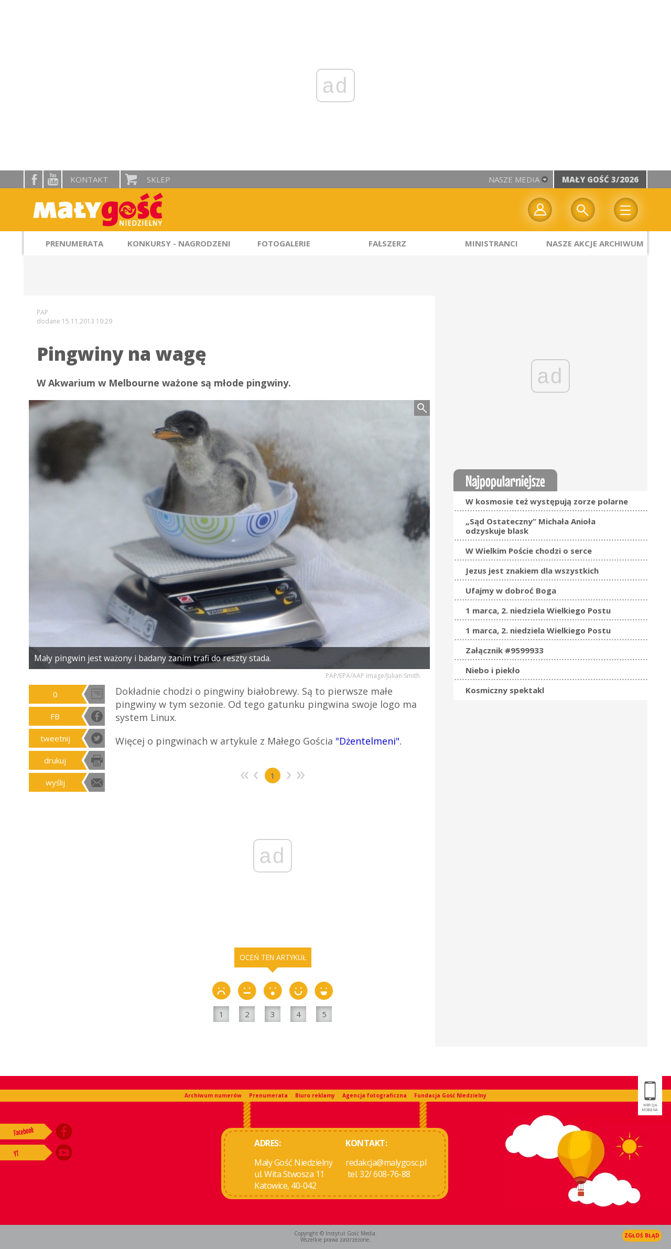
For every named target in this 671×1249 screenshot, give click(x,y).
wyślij (55, 782)
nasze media (514, 179)
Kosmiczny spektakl (505, 690)
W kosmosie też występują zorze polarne (547, 501)
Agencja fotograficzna (374, 1095)
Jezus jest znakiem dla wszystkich (532, 570)
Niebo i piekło (493, 670)
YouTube (52, 179)
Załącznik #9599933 (505, 650)
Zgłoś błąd (641, 1235)
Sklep (158, 179)
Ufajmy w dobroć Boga (511, 590)
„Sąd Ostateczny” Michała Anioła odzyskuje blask (531, 525)
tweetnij (55, 738)
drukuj (55, 760)
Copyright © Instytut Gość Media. (335, 1233)
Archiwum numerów (213, 1095)
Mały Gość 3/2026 (600, 179)
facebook (33, 179)
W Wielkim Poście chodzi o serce (529, 550)
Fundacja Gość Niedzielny (450, 1095)
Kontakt (89, 179)
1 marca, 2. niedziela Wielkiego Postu (538, 610)
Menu (626, 210)
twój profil (540, 210)
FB (55, 716)
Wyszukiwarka (583, 210)
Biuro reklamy (315, 1095)
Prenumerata (268, 1095)
